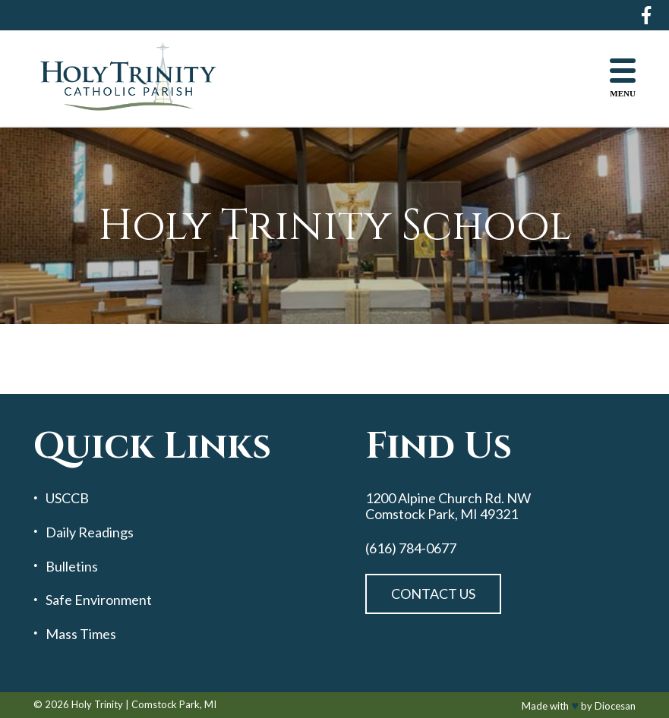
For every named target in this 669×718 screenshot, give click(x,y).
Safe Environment (99, 600)
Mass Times (81, 634)
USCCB (67, 498)
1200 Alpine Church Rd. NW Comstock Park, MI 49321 (448, 505)
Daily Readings (90, 532)
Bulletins (72, 567)
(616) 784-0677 (410, 548)
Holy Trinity (97, 704)
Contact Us (433, 593)
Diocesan (615, 706)
